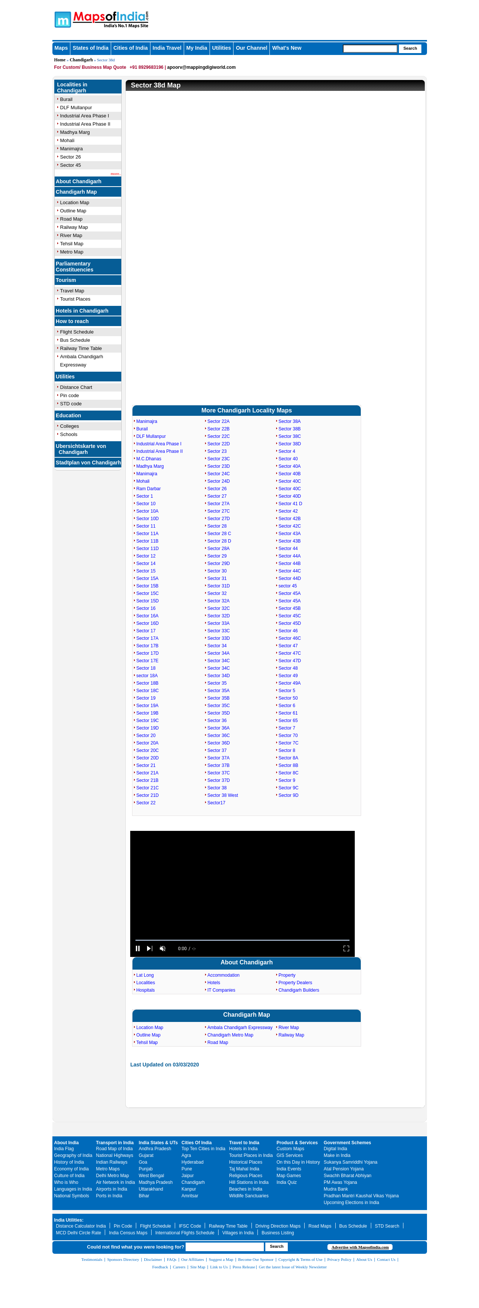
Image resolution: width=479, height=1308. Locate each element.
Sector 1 (144, 496)
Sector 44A (289, 556)
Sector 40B (289, 473)
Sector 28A (218, 548)
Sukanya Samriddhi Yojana (350, 1162)
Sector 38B (289, 429)
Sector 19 (145, 698)
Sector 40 (288, 458)
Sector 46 (288, 630)
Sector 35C (218, 705)
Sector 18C (147, 690)
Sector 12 (145, 556)
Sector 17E (147, 660)
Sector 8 (286, 750)
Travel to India (244, 1142)
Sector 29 (216, 556)
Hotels (213, 982)
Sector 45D (289, 623)
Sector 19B (147, 713)
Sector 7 (286, 728)
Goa (143, 1162)
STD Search (387, 1226)
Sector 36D (218, 743)
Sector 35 (216, 683)
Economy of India (71, 1169)
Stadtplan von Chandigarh (88, 463)
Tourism (66, 280)
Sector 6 (286, 705)
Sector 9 (286, 780)
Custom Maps (290, 1148)
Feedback (160, 1267)
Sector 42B (289, 518)
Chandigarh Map (76, 192)
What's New (286, 48)
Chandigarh (81, 59)
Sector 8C (288, 773)
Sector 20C (147, 750)
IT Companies (221, 990)
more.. (116, 173)
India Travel (167, 48)
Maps (61, 48)
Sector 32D (218, 615)
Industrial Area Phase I (84, 116)
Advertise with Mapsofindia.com (360, 1247)
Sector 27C (218, 511)
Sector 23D (218, 466)
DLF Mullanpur (76, 107)
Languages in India (73, 1189)
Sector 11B (147, 541)
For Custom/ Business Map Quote (90, 67)
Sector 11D (147, 548)
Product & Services (297, 1142)
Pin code (69, 395)
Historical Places (245, 1162)
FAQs (171, 1259)
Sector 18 (145, 668)
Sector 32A (218, 601)
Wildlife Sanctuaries (248, 1195)
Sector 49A (289, 683)
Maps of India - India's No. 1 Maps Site (62, 19)
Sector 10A (147, 511)
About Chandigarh (78, 181)
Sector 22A (218, 421)
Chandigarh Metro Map (230, 1035)
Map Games (289, 1175)
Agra (186, 1155)
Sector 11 (145, 526)
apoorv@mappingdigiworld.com (201, 67)
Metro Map (71, 252)
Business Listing (278, 1232)
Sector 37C (218, 773)
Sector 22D (218, 443)
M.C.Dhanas (148, 458)
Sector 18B (147, 683)
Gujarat (146, 1155)
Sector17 (216, 802)
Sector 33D (218, 638)
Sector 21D (147, 795)
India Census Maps (128, 1232)
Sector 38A (289, 421)
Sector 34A (218, 653)
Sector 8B (288, 765)
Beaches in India (245, 1189)
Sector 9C (288, 787)
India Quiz (287, 1182)
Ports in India (109, 1195)
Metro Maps (108, 1169)
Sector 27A (218, 503)
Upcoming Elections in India (351, 1202)
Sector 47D (289, 660)
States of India (91, 48)
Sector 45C (289, 615)
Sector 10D (147, 518)
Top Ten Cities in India (203, 1148)
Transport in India (115, 1142)
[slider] (242, 940)
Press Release (244, 1267)
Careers (179, 1267)
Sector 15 (145, 571)
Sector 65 (288, 720)
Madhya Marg (75, 132)
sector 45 (287, 586)
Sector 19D (147, 728)
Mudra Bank (336, 1189)
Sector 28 (216, 526)
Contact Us (386, 1259)
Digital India (335, 1148)
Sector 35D (218, 713)
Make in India (337, 1155)
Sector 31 (216, 578)
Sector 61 (288, 713)
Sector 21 (145, 765)
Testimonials (91, 1259)
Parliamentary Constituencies (74, 267)
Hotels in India (243, 1148)
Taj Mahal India (244, 1169)
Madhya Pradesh (156, 1182)
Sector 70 (288, 735)
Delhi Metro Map (112, 1175)
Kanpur (188, 1189)
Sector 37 (216, 750)
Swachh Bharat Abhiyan (347, 1175)
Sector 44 (288, 548)
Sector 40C (289, 481)
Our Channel (251, 48)
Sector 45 (70, 165)
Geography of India (73, 1155)
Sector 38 (216, 787)
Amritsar (189, 1195)
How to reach (72, 321)
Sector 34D (218, 675)
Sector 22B (218, 429)
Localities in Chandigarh (72, 87)
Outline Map (73, 211)
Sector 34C (218, 660)
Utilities (221, 48)
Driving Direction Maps (278, 1226)
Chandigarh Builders (298, 990)
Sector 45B (289, 608)
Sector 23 (216, 451)
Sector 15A (147, 578)
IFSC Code (190, 1226)
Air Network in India (115, 1182)
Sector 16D (147, 623)
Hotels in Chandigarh (82, 311)
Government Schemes (347, 1142)
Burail (66, 99)
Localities (145, 982)
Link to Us (219, 1267)
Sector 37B (218, 765)
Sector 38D (289, 443)
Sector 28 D (219, 541)
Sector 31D (218, 586)
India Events (289, 1169)
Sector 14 (145, 563)
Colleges (69, 426)
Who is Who (66, 1182)
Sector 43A (289, 533)
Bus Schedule (75, 340)
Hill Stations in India (248, 1182)
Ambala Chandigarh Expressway (239, 1027)
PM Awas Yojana (340, 1182)
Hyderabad (192, 1162)
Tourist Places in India (251, 1155)
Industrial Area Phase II (85, 124)
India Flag (64, 1148)
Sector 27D (218, 518)
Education (68, 415)
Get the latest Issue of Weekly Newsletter (293, 1267)
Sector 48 (288, 668)
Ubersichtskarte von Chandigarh (81, 449)
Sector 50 (288, 698)
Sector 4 (286, 451)
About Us (364, 1259)
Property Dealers (295, 982)
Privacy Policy (339, 1259)
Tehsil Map (71, 243)
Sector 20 (145, 735)
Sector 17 (145, 630)
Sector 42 (288, 511)
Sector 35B (218, 698)
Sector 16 (145, 608)
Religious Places (245, 1175)
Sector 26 (70, 157)
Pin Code (123, 1226)
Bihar (144, 1195)
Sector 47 (288, 645)
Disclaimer (153, 1259)
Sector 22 (145, 802)
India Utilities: (69, 1220)
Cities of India (130, 48)
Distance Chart (76, 387)
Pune (186, 1169)
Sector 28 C (219, 533)
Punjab (146, 1169)
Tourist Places (75, 299)
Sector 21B (147, 780)
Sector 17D (147, 653)
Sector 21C (147, 787)
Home (60, 59)
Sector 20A (147, 743)
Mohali (67, 140)
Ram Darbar (148, 488)
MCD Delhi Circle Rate (78, 1232)
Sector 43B (289, 541)
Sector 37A (218, 758)
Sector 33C (218, 630)
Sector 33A (218, 623)
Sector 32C (218, 608)
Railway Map (74, 227)
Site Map (197, 1267)
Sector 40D (289, 496)
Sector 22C (218, 436)
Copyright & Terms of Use (300, 1259)
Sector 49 (288, 675)
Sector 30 (216, 571)
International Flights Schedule (184, 1232)
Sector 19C (147, 720)
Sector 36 (216, 720)
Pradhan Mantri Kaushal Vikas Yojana (361, 1195)
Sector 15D (147, 601)
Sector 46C (289, 638)
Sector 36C (218, 735)
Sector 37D (218, 780)
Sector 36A (218, 728)
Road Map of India (114, 1148)
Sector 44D (289, 578)
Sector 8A (288, 758)
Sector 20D (147, 758)
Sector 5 (286, 690)
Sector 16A (147, 615)
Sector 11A (147, 533)
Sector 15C (147, 593)
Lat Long (145, 975)
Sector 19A (147, 705)
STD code (71, 403)
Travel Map (72, 291)
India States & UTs (158, 1142)
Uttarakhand (151, 1189)
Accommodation (223, 975)
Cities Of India (196, 1142)
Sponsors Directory (123, 1259)
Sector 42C (289, 526)
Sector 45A (289, 593)
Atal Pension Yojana (344, 1169)
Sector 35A (218, 690)
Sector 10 (145, 503)
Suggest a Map (221, 1259)
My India (196, 48)
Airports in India (111, 1189)
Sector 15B (147, 586)
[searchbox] (370, 48)
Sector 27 (216, 496)
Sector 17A (147, 638)
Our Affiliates (192, 1259)
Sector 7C (288, 743)
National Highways (114, 1155)
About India (66, 1142)
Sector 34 (216, 645)
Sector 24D (218, 481)
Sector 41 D (290, 503)
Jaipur (187, 1175)
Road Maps (319, 1226)
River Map (71, 235)
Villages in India (238, 1232)
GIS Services (290, 1155)
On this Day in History (298, 1162)
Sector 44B (289, 563)
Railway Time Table (81, 348)
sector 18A (147, 675)
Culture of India (69, 1175)
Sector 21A (147, 773)
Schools (68, 434)
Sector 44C (289, 571)
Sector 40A (289, 466)
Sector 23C (218, 458)
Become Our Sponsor (256, 1259)
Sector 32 (216, 593)
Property (286, 975)
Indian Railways (112, 1162)
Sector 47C (289, 653)
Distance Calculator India (81, 1226)
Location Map (74, 202)
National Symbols (71, 1195)
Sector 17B (147, 645)
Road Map (71, 219)
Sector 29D (218, 563)
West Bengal (151, 1175)
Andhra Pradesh (155, 1148)
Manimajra (71, 148)
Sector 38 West (222, 795)
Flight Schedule (77, 332)
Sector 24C (218, 473)
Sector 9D (288, 795)
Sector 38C (289, 436)
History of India (69, 1162)
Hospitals (145, 990)
